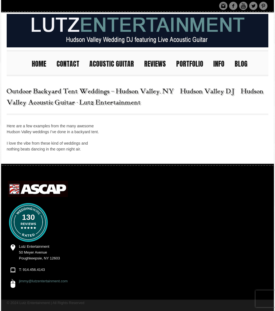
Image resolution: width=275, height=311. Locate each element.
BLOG (241, 64)
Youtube (243, 6)
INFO (221, 63)
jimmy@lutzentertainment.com (43, 281)
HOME (41, 63)
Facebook (233, 6)
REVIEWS (157, 63)
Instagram (223, 6)
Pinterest (263, 6)
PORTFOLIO (192, 63)
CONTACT (70, 63)
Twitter (253, 6)
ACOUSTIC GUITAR (114, 63)
